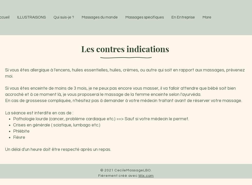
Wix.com (146, 176)
